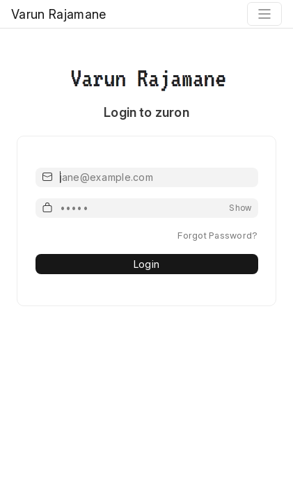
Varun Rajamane (58, 14)
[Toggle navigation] (264, 14)
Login (146, 264)
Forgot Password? (217, 235)
